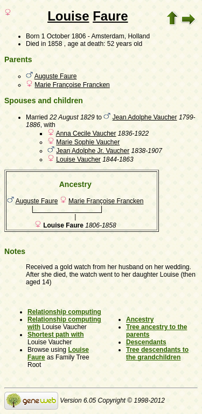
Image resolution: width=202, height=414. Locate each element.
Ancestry (140, 319)
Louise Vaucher (78, 159)
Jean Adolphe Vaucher (145, 117)
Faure (110, 16)
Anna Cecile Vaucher (86, 133)
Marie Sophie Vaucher (88, 142)
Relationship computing (64, 312)
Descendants (146, 342)
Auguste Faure (55, 76)
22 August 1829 (72, 117)
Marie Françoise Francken (71, 85)
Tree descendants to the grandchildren (157, 353)
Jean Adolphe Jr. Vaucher (92, 151)
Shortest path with (55, 334)
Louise (68, 16)
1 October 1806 (63, 36)
